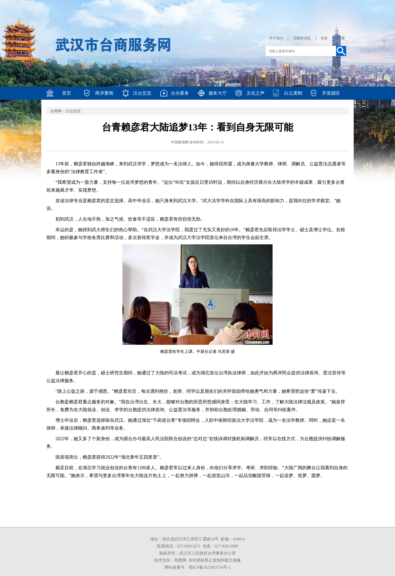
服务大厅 (218, 93)
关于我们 (276, 38)
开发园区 (331, 93)
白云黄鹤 (293, 93)
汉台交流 (142, 93)
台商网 (55, 111)
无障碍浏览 (302, 38)
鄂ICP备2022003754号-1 (210, 567)
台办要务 (180, 93)
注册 (341, 38)
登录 (324, 38)
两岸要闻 (104, 93)
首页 (66, 93)
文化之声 (255, 93)
